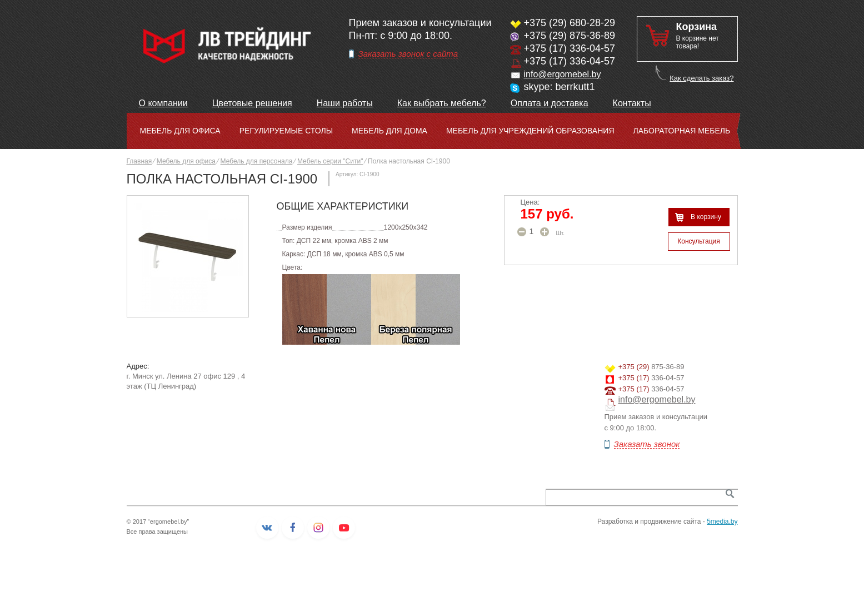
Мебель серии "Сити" (330, 161)
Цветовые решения (252, 103)
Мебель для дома (389, 130)
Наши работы (345, 103)
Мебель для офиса (180, 130)
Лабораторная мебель (682, 130)
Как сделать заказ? (701, 78)
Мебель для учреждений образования (530, 130)
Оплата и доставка (549, 103)
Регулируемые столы (286, 130)
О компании (163, 103)
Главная (139, 161)
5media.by (722, 521)
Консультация (698, 241)
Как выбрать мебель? (441, 103)
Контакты (632, 103)
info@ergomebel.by (562, 74)
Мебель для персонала (257, 161)
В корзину (706, 217)
